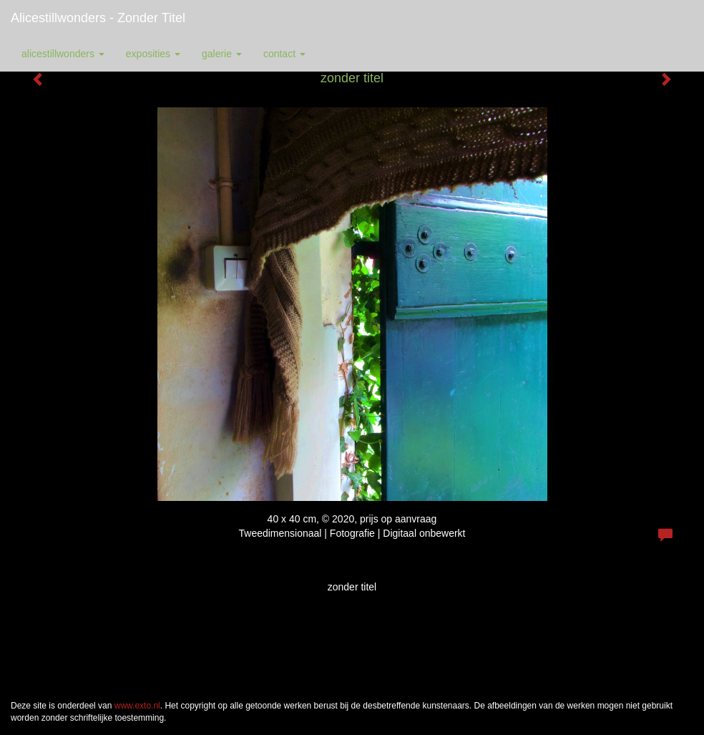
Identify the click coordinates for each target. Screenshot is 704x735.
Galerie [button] (222, 53)
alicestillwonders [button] (62, 53)
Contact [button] (284, 53)
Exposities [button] (153, 53)
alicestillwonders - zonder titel (98, 18)
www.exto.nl (137, 706)
